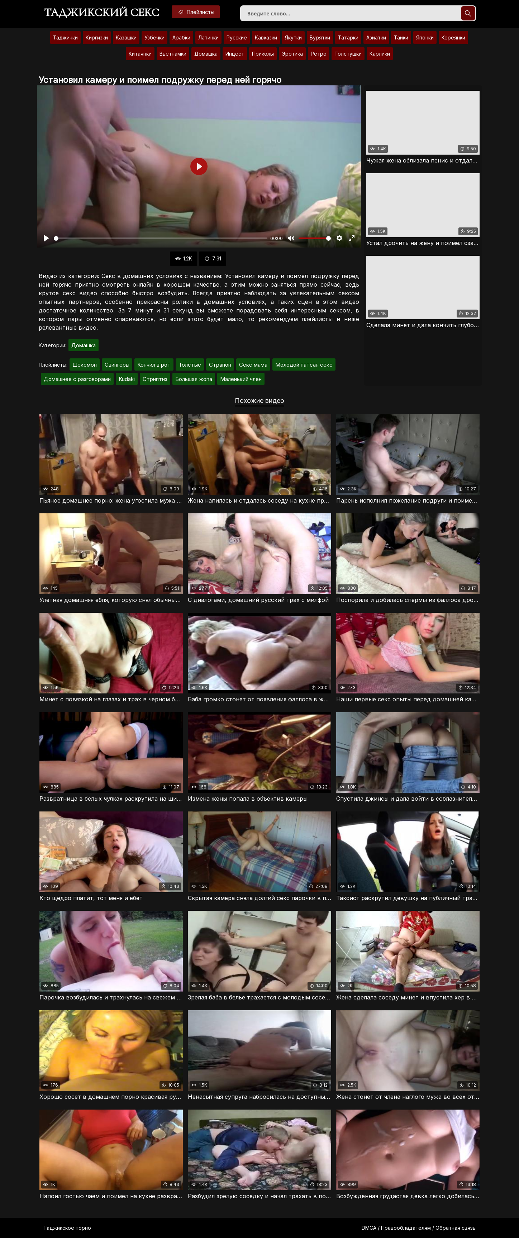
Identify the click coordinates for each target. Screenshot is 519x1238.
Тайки (401, 37)
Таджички (65, 37)
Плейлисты (195, 11)
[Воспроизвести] (46, 238)
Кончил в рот (154, 364)
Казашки (126, 37)
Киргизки (97, 37)
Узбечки (154, 37)
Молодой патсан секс (304, 364)
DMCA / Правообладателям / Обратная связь (419, 1228)
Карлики (380, 54)
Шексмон (84, 364)
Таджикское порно (67, 1228)
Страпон (220, 364)
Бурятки (320, 37)
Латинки (208, 37)
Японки (425, 37)
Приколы (263, 54)
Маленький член (241, 379)
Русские (237, 37)
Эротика (292, 54)
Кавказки (266, 37)
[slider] (160, 238)
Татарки (348, 37)
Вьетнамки (172, 54)
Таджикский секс (101, 12)
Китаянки (140, 54)
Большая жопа (193, 379)
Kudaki (127, 379)
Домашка (206, 54)
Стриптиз (155, 379)
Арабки (181, 37)
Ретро (319, 54)
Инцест (234, 54)
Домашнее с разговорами (77, 379)
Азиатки (376, 37)
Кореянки (453, 37)
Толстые (189, 364)
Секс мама (253, 364)
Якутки (293, 37)
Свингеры (117, 364)
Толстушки (348, 54)
